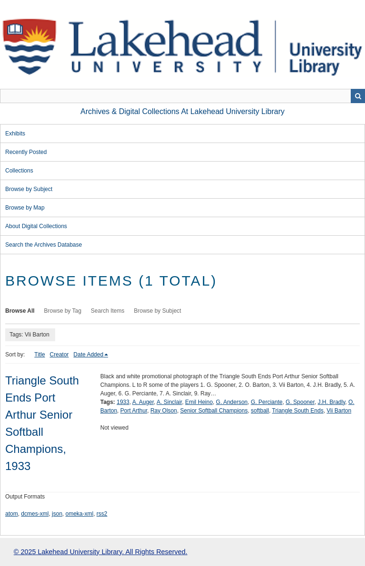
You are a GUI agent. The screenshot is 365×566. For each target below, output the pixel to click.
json (57, 513)
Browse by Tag (63, 310)
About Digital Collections (36, 226)
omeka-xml (80, 513)
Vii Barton (339, 410)
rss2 (101, 513)
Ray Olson (163, 410)
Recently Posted (26, 152)
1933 (122, 402)
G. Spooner (300, 402)
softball (260, 410)
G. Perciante (267, 402)
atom (11, 513)
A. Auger (143, 402)
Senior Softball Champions (214, 410)
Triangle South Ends (297, 410)
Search (358, 96)
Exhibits (15, 133)
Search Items (108, 310)
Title (39, 354)
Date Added (89, 354)
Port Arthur (133, 410)
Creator (59, 354)
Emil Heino (199, 402)
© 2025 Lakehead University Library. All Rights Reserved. (100, 552)
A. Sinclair (169, 402)
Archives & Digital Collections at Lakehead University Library (182, 111)
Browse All (20, 310)
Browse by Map (25, 207)
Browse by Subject (28, 189)
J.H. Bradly (331, 402)
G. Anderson (232, 402)
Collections (19, 170)
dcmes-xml (34, 513)
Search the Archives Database (43, 244)
